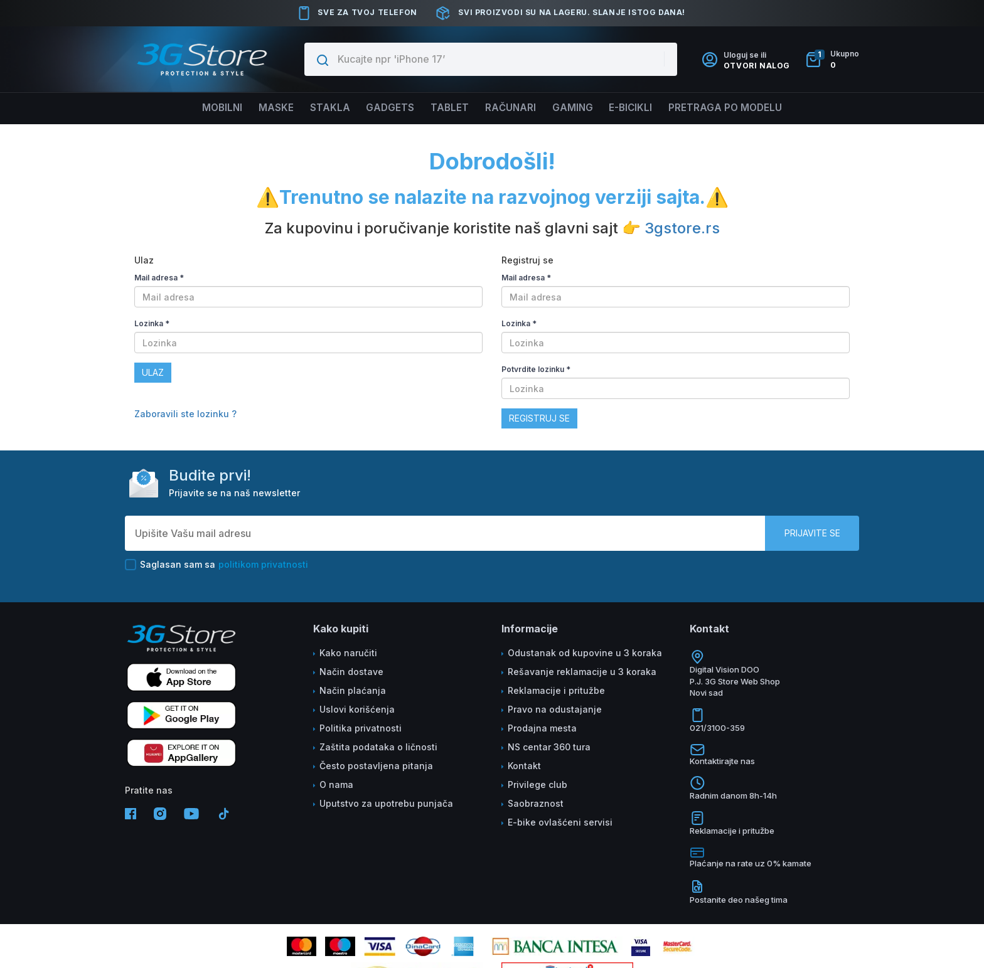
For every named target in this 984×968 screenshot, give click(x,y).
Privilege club (537, 784)
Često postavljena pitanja (376, 765)
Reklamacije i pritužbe (556, 690)
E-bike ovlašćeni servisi (560, 822)
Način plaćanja (352, 690)
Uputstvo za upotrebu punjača (386, 803)
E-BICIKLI (640, 108)
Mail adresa (159, 277)
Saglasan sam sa (216, 564)
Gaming (578, 108)
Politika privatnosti (360, 728)
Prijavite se (812, 533)
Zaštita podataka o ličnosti (378, 747)
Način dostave (351, 671)
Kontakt (524, 765)
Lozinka (151, 323)
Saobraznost (536, 803)
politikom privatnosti (263, 564)
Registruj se (539, 418)
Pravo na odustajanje (555, 709)
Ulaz (153, 372)
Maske (265, 108)
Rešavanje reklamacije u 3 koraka (582, 671)
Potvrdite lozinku (535, 369)
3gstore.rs (682, 228)
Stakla (322, 108)
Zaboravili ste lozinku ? (185, 413)
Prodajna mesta (542, 728)
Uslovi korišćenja (357, 709)
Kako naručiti (348, 652)
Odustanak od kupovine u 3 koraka (585, 652)
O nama (336, 784)
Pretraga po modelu (740, 108)
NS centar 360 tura (549, 747)
